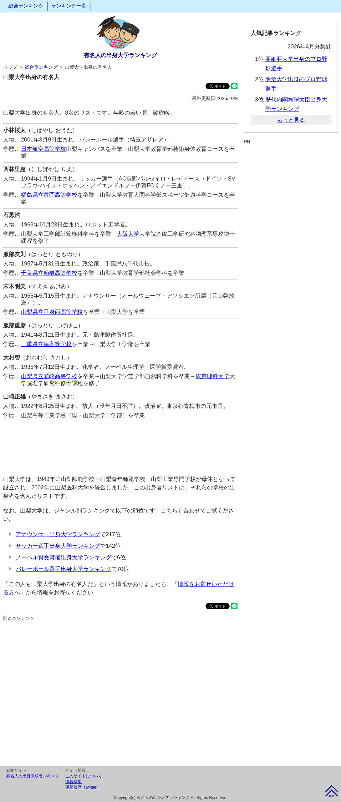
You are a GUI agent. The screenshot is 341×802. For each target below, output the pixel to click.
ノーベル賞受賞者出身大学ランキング (63, 557)
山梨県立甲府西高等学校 (52, 312)
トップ (10, 67)
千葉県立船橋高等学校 (49, 273)
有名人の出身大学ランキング (120, 55)
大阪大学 (128, 234)
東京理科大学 (212, 376)
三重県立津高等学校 (46, 344)
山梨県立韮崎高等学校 (49, 376)
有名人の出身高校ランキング (32, 776)
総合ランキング (25, 5)
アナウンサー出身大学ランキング (58, 534)
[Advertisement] (120, 445)
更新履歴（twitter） (83, 787)
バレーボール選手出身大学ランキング (63, 569)
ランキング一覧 (68, 5)
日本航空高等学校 (43, 149)
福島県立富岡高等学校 (49, 195)
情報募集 (73, 781)
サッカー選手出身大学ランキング (58, 546)
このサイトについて (83, 776)
